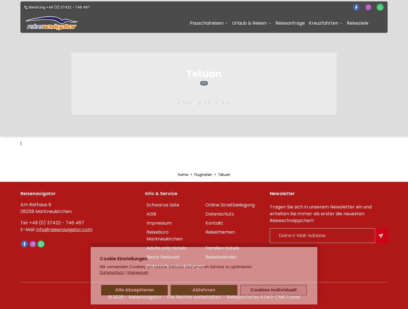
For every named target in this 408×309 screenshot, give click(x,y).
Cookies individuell (273, 290)
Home (181, 102)
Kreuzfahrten (323, 23)
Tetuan (226, 102)
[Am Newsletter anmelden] (381, 235)
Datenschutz (219, 214)
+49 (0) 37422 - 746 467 (68, 7)
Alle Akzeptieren (134, 290)
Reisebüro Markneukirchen (164, 235)
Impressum (159, 223)
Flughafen (203, 102)
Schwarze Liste (162, 205)
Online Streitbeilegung (230, 205)
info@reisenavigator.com (64, 229)
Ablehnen (203, 290)
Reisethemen (220, 232)
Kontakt (214, 223)
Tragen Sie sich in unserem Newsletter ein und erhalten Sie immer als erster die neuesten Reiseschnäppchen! (321, 214)
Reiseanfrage (290, 23)
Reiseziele (357, 23)
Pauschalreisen (207, 23)
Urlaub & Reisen (249, 23)
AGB (151, 214)
